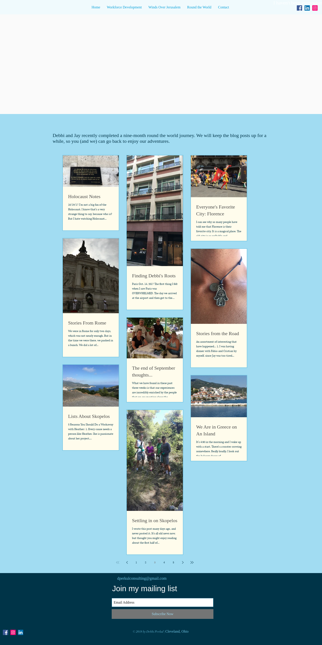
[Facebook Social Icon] (299, 8)
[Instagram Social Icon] (13, 632)
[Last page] (192, 562)
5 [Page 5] (173, 562)
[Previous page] (127, 562)
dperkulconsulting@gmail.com (142, 578)
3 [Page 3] (154, 562)
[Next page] (183, 562)
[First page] (118, 562)
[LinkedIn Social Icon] (307, 8)
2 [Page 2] (145, 562)
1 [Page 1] (136, 562)
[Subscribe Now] (162, 614)
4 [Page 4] (164, 562)
